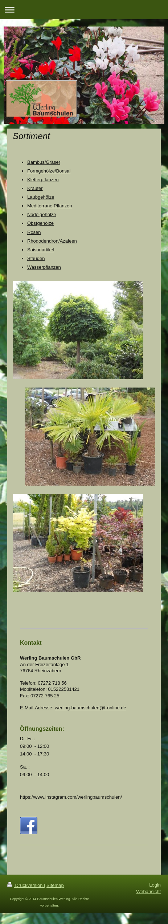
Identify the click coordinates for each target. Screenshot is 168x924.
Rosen (34, 232)
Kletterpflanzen (43, 179)
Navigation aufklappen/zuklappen (84, 9)
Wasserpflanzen (44, 267)
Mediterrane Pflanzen (49, 205)
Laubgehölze (40, 197)
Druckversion (25, 885)
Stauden (36, 258)
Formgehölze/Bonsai (48, 171)
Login (155, 885)
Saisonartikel (40, 249)
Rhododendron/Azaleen (52, 241)
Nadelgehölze (41, 214)
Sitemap (55, 885)
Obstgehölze (40, 223)
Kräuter (35, 188)
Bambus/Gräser (43, 162)
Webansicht (148, 891)
